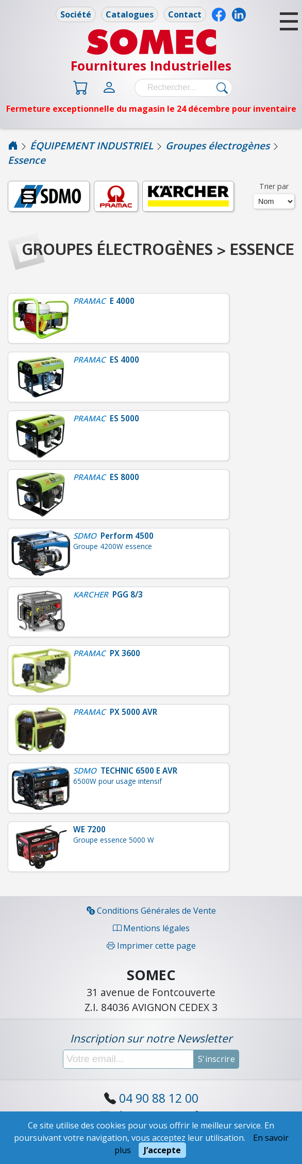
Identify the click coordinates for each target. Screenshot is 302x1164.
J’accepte (162, 1150)
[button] (289, 21)
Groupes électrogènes (217, 145)
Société (75, 14)
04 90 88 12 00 (158, 1098)
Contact (185, 14)
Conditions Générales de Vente (151, 910)
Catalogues (130, 14)
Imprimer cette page (151, 945)
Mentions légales (151, 928)
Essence (26, 160)
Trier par (274, 186)
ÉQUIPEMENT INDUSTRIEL (91, 145)
